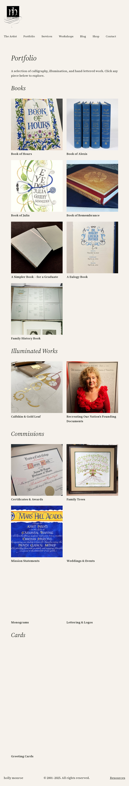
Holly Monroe (13, 778)
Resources (117, 778)
